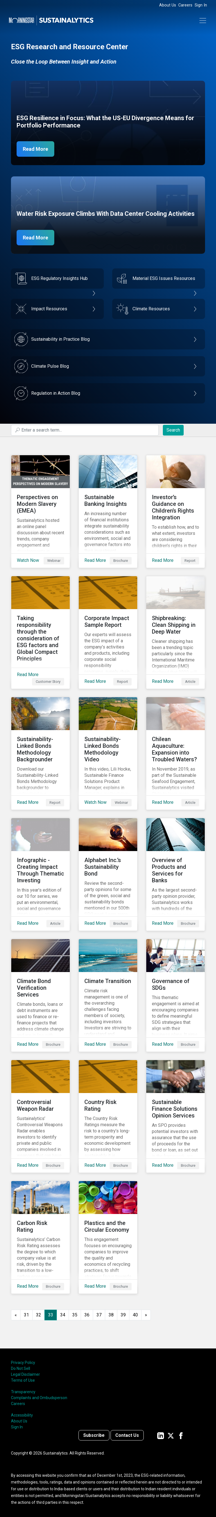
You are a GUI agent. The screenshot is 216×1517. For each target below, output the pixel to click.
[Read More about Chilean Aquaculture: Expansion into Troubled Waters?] (175, 753)
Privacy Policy (23, 1362)
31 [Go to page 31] (26, 1315)
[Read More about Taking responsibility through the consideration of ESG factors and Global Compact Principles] (40, 632)
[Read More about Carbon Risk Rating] (40, 1237)
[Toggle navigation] (203, 20)
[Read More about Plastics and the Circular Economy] (108, 1237)
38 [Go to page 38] (111, 1315)
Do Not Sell (20, 1368)
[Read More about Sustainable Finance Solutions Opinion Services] (175, 1116)
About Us (167, 5)
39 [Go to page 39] (123, 1315)
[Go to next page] (146, 1315)
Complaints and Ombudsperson (39, 1397)
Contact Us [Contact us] (127, 1435)
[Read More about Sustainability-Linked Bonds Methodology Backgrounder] (40, 753)
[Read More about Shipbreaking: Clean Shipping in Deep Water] (175, 632)
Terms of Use (23, 1380)
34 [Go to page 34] (62, 1315)
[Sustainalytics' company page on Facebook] (180, 1435)
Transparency (23, 1392)
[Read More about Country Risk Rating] (108, 1116)
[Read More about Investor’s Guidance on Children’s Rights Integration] (175, 511)
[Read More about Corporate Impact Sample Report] (108, 632)
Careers (185, 5)
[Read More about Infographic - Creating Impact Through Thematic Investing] (40, 874)
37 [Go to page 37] (99, 1315)
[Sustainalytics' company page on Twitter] (170, 1435)
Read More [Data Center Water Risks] (35, 238)
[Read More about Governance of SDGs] (175, 995)
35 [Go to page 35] (74, 1315)
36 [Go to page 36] (86, 1315)
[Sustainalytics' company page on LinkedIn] (160, 1435)
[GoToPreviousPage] (16, 1315)
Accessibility (22, 1415)
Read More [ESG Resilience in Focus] (35, 149)
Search (173, 430)
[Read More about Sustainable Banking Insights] (108, 511)
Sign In (201, 5)
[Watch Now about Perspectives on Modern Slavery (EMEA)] (40, 511)
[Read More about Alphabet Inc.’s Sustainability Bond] (108, 874)
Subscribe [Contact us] (94, 1435)
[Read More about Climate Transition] (108, 995)
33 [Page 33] (50, 1315)
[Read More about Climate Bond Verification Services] (40, 995)
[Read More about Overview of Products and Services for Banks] (175, 874)
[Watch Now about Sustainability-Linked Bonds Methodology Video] (108, 753)
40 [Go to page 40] (135, 1315)
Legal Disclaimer (25, 1374)
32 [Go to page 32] (38, 1315)
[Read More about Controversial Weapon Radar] (40, 1116)
